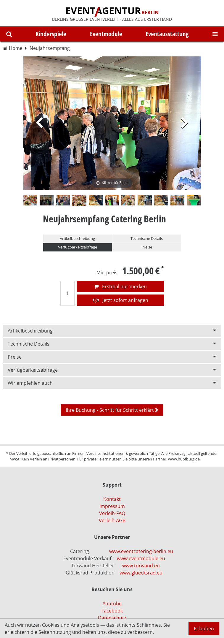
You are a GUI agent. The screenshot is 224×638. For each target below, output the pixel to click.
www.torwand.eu (141, 565)
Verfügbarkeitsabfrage (77, 247)
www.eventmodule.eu (141, 558)
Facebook (112, 610)
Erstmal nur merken (120, 286)
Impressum (112, 506)
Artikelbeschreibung (77, 238)
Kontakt (112, 499)
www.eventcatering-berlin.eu (141, 551)
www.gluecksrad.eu (141, 572)
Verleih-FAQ (112, 513)
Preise (146, 247)
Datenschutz (112, 618)
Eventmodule (106, 34)
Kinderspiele (51, 34)
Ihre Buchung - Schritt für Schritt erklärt (112, 410)
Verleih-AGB (112, 520)
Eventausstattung (167, 34)
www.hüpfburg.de (184, 459)
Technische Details (146, 238)
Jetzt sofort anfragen (120, 300)
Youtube (112, 603)
